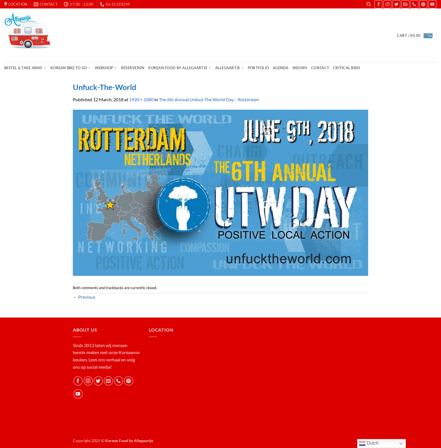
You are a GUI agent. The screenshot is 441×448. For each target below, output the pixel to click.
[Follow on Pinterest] (423, 4)
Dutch (369, 443)
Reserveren (133, 68)
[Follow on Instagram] (387, 4)
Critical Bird (346, 68)
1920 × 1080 (141, 99)
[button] (414, 35)
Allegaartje (229, 68)
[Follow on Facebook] (378, 4)
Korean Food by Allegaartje (179, 68)
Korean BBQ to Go (70, 68)
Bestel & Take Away (25, 68)
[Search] (368, 4)
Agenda (281, 68)
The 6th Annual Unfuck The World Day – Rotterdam (209, 99)
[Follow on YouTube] (432, 4)
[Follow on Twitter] (396, 4)
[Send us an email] (405, 4)
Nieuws (299, 68)
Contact (320, 68)
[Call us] (414, 4)
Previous (84, 297)
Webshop (106, 68)
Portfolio (258, 68)
